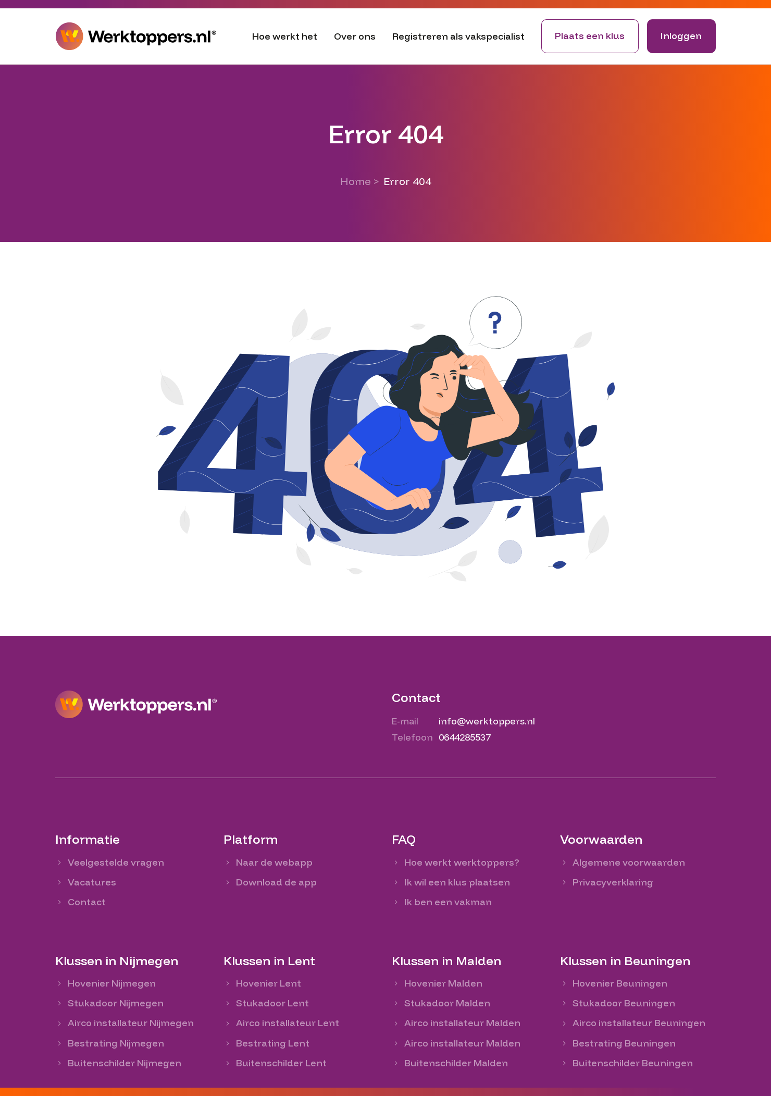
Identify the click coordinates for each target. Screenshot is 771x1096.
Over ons (355, 36)
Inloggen (681, 36)
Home (355, 181)
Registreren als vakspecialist (458, 36)
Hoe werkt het (284, 36)
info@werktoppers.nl (487, 721)
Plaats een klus (590, 36)
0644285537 (465, 737)
